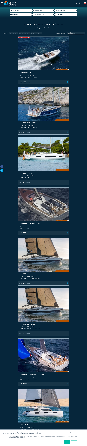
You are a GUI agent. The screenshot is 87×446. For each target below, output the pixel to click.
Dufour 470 (7, 84)
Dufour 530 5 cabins (31, 51)
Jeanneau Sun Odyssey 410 (75, 148)
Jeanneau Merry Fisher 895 (54, 210)
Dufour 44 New (51, 51)
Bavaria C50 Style (73, 178)
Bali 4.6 (5, 242)
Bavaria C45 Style (52, 178)
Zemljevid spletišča (77, 385)
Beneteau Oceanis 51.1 (32, 178)
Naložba (29, 385)
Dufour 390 (28, 209)
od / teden (8, 61)
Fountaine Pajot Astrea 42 (9, 210)
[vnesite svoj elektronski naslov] (46, 403)
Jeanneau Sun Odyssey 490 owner (75, 307)
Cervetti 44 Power (31, 116)
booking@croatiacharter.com (9, 422)
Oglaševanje (38, 385)
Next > (51, 330)
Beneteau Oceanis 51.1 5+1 (75, 52)
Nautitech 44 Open (74, 116)
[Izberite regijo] (21, 14)
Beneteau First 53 (73, 209)
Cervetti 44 (7, 116)
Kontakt (66, 385)
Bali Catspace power (54, 242)
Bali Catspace (51, 274)
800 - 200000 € (14, 33)
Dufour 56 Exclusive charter (10, 307)
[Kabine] (21, 10)
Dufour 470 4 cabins (31, 84)
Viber (2, 419)
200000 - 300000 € (24, 33)
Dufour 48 (70, 242)
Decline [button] (74, 442)
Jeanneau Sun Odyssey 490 (54, 307)
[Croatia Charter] (10, 3)
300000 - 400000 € (36, 33)
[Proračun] (66, 14)
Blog (60, 385)
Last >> (56, 330)
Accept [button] (66, 442)
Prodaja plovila (19, 385)
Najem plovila (7, 385)
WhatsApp (4, 417)
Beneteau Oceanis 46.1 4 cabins (54, 85)
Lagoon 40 (70, 274)
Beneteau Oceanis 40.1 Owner (32, 274)
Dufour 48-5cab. (9, 274)
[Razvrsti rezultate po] (76, 33)
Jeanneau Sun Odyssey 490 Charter (32, 307)
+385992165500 (8, 415)
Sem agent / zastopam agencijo (44, 407)
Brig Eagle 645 (8, 51)
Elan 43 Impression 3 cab (53, 116)
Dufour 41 (7, 147)
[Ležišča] (43, 10)
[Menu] (1, 3)
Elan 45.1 (27, 242)
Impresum (48, 385)
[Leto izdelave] (43, 14)
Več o (55, 385)
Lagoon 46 (70, 84)
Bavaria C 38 (7, 178)
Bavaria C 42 (50, 147)
